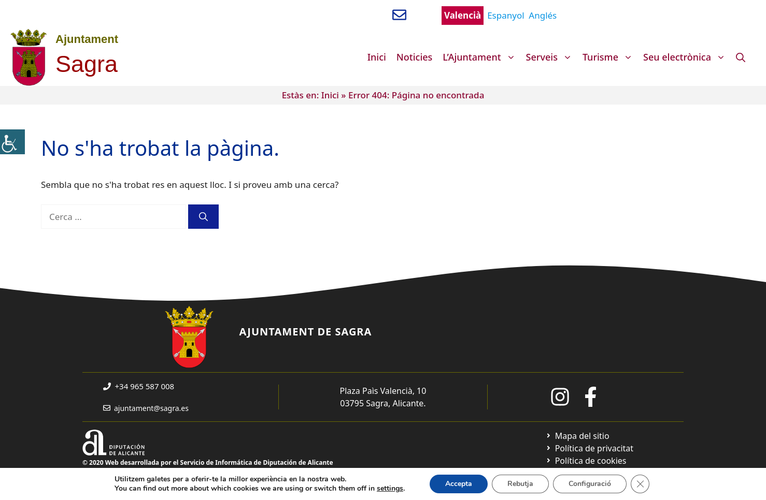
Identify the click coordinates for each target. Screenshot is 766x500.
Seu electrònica (687, 56)
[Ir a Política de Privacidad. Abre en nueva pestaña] (589, 448)
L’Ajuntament (481, 56)
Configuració (590, 484)
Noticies (414, 57)
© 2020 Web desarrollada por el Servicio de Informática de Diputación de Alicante (207, 462)
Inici (376, 57)
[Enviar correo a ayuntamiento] (399, 15)
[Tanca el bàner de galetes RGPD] (640, 484)
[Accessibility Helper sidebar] (12, 141)
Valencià (462, 15)
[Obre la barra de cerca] (740, 56)
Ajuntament (86, 39)
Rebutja (520, 484)
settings (390, 488)
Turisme (610, 56)
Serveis (551, 56)
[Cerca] (203, 216)
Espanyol (505, 15)
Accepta (458, 484)
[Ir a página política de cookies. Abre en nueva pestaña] (586, 460)
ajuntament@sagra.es (151, 408)
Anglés (543, 15)
